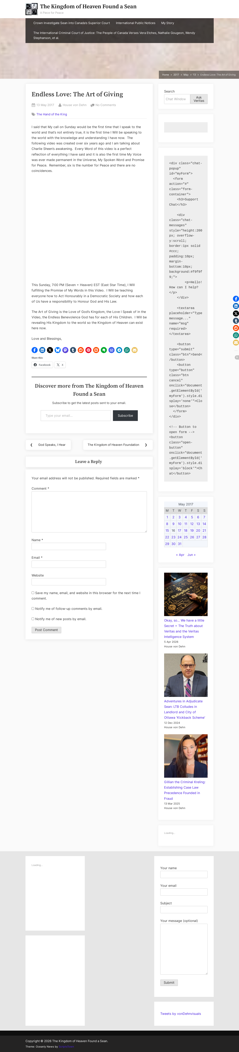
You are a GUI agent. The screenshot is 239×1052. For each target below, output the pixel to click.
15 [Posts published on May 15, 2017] (167, 530)
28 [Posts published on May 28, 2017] (204, 537)
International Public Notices (135, 23)
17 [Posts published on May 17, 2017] (179, 530)
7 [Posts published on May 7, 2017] (204, 517)
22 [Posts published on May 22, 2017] (167, 537)
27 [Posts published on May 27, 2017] (198, 537)
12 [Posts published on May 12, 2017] (192, 524)
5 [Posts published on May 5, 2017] (192, 517)
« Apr (180, 555)
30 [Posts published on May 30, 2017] (173, 544)
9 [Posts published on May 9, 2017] (173, 524)
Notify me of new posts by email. (60, 619)
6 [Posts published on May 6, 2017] (198, 517)
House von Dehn (75, 104)
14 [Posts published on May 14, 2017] (204, 524)
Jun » (191, 555)
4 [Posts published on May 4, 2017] (186, 517)
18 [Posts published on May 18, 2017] (185, 530)
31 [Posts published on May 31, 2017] (179, 544)
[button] (35, 350)
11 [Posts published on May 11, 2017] (185, 524)
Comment (40, 489)
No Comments (106, 105)
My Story (167, 23)
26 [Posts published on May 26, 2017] (192, 537)
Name (37, 540)
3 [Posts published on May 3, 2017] (179, 517)
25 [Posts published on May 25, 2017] (186, 537)
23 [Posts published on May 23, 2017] (173, 537)
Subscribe (125, 415)
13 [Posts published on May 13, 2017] (198, 524)
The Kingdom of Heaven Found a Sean (88, 6)
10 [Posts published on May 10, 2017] (179, 524)
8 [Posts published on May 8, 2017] (167, 524)
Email (37, 558)
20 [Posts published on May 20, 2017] (198, 530)
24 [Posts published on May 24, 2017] (179, 537)
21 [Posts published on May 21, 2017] (204, 530)
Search (169, 91)
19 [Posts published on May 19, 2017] (192, 530)
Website (38, 575)
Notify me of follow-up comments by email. (68, 609)
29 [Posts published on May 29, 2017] (167, 544)
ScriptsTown (66, 1046)
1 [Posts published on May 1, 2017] (167, 517)
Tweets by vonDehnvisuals (180, 1014)
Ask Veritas (199, 99)
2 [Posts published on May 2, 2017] (173, 517)
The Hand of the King (51, 114)
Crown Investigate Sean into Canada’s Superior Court (71, 23)
